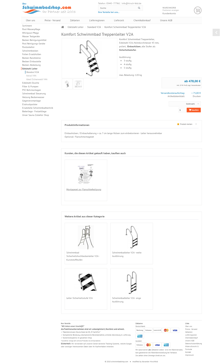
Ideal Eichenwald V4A (36, 79)
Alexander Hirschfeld (150, 361)
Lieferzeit (119, 20)
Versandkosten (196, 85)
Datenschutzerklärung (193, 343)
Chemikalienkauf (142, 20)
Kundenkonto (169, 13)
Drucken (197, 96)
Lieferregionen (96, 20)
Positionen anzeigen (171, 10)
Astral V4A (31, 75)
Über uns (30, 20)
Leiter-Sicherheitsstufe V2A (167, 252)
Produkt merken (186, 124)
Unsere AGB (166, 20)
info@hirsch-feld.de (131, 3)
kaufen (194, 110)
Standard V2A (32, 72)
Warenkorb (198, 10)
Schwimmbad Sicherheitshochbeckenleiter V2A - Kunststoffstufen (82, 256)
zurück (216, 32)
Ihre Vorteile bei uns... (108, 12)
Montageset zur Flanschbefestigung (83, 189)
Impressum (189, 355)
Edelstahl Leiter (29, 68)
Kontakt (188, 352)
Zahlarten (75, 20)
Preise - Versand (52, 20)
